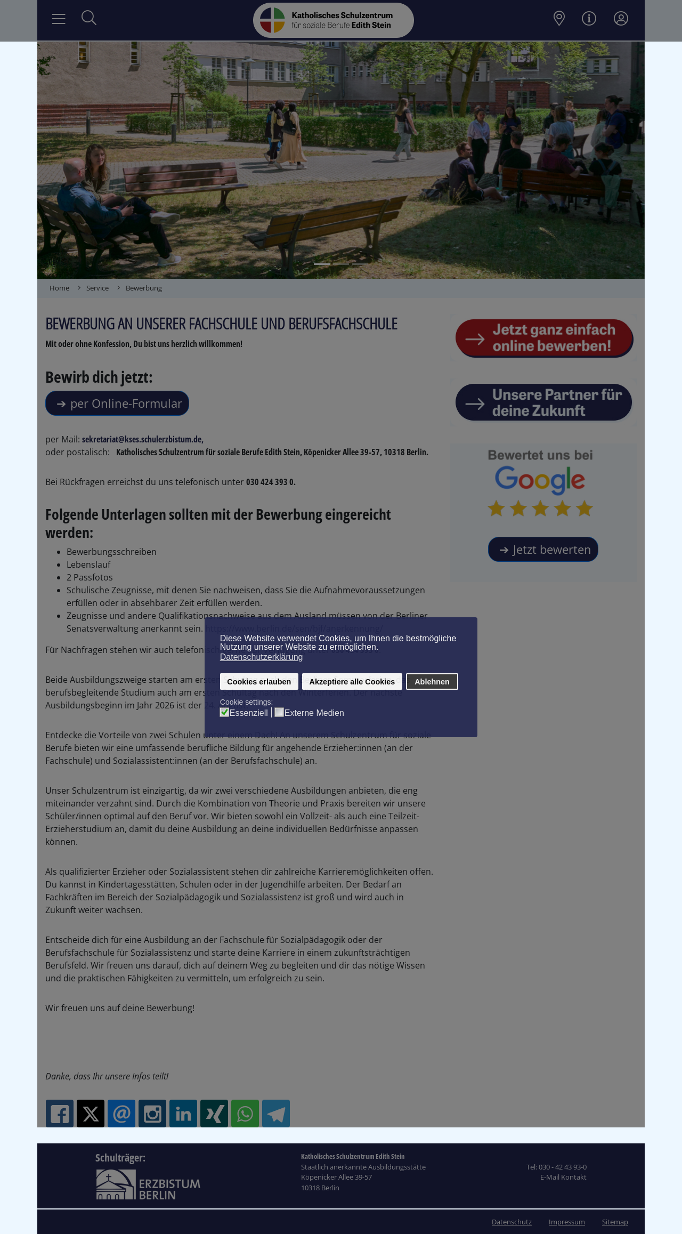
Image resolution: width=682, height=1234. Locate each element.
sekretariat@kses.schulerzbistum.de (141, 439)
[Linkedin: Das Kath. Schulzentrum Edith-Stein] (183, 1113)
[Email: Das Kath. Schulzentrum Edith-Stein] (121, 1113)
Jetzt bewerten (552, 549)
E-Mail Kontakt (563, 1177)
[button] (67, 160)
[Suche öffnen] (89, 19)
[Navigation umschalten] (58, 19)
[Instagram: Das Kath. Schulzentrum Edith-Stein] (152, 1113)
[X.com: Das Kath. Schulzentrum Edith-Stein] (90, 1113)
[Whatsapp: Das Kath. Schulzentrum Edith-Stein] (245, 1113)
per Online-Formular (126, 403)
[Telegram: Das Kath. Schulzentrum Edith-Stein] (276, 1113)
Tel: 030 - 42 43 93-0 (556, 1167)
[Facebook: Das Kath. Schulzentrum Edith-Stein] (60, 1113)
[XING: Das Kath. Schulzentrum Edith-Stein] (214, 1113)
